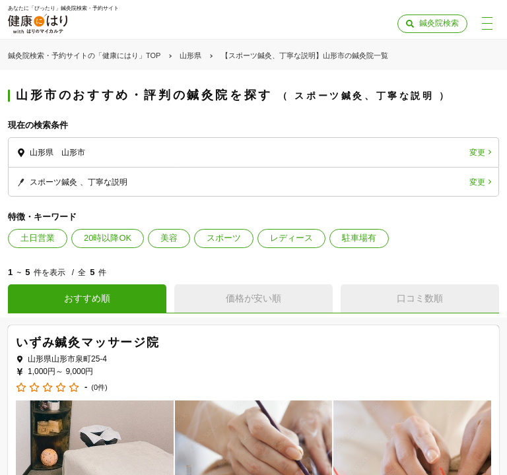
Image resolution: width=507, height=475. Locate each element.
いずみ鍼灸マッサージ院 (88, 342)
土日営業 (37, 238)
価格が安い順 (253, 298)
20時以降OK (107, 238)
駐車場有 (359, 238)
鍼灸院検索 (439, 23)
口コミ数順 (420, 298)
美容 (169, 238)
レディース (291, 238)
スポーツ (224, 238)
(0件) (99, 387)
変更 (477, 152)
